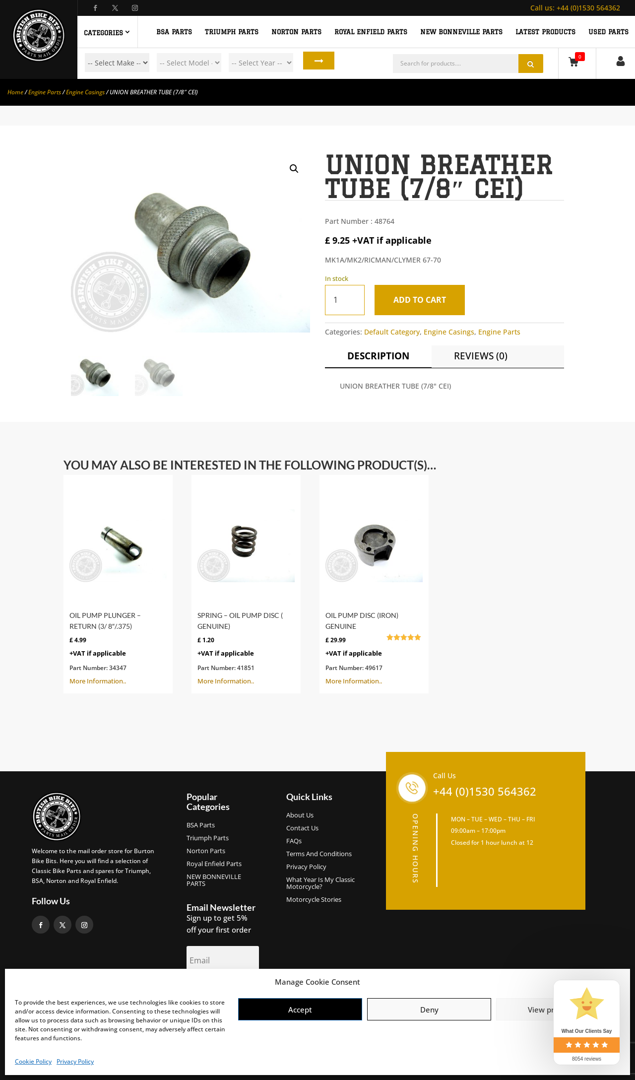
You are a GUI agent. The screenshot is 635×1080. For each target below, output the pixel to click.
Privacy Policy (75, 1061)
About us (300, 815)
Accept (300, 1009)
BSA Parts (201, 825)
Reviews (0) (481, 355)
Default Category (392, 332)
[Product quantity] (345, 300)
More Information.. (118, 583)
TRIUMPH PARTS (231, 31)
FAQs (294, 841)
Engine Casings (85, 92)
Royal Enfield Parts (214, 864)
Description (378, 355)
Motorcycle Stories (313, 900)
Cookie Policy (33, 1061)
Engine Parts (44, 92)
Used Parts (608, 31)
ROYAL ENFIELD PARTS (370, 31)
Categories (103, 32)
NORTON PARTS (296, 31)
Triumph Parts (208, 838)
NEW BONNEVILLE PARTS (461, 31)
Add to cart (424, 299)
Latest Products (545, 31)
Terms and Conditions (319, 854)
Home (15, 92)
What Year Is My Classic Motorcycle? (320, 883)
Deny (429, 1009)
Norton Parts (206, 851)
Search (312, 62)
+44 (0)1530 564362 (575, 7)
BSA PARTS (174, 31)
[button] (294, 169)
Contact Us (302, 828)
